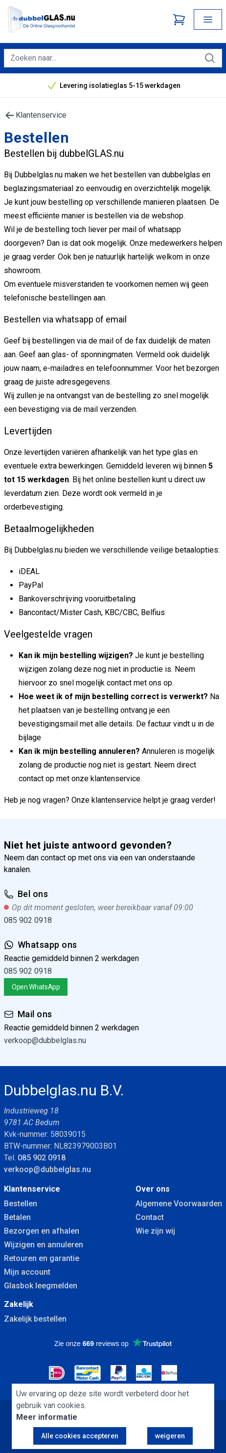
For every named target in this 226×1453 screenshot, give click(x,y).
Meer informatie (46, 1417)
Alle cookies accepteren (79, 1436)
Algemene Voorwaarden (179, 1203)
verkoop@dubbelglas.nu (45, 1040)
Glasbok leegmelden (40, 1285)
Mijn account (27, 1272)
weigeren (170, 1436)
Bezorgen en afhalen (41, 1231)
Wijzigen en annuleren (43, 1244)
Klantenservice (35, 115)
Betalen (17, 1217)
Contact (150, 1217)
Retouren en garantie (41, 1258)
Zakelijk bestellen (35, 1319)
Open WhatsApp (36, 987)
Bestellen (20, 1203)
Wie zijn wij (155, 1231)
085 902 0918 (28, 920)
